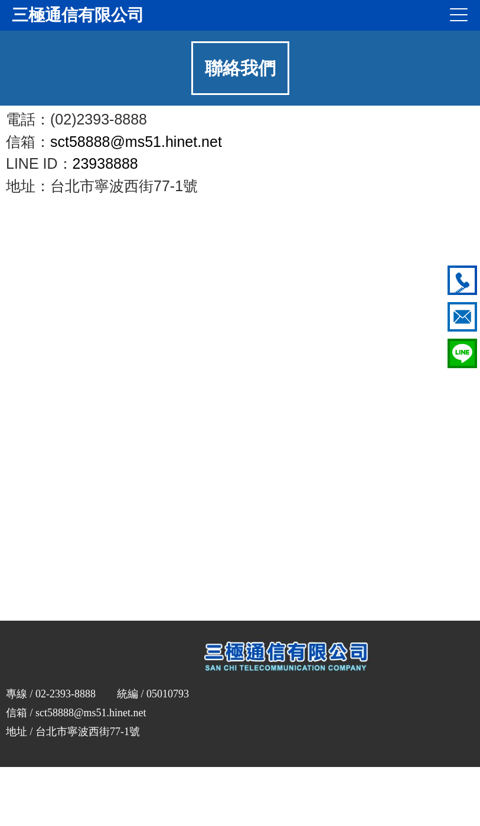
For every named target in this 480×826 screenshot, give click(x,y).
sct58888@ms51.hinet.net (136, 141)
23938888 (105, 163)
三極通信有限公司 (78, 15)
